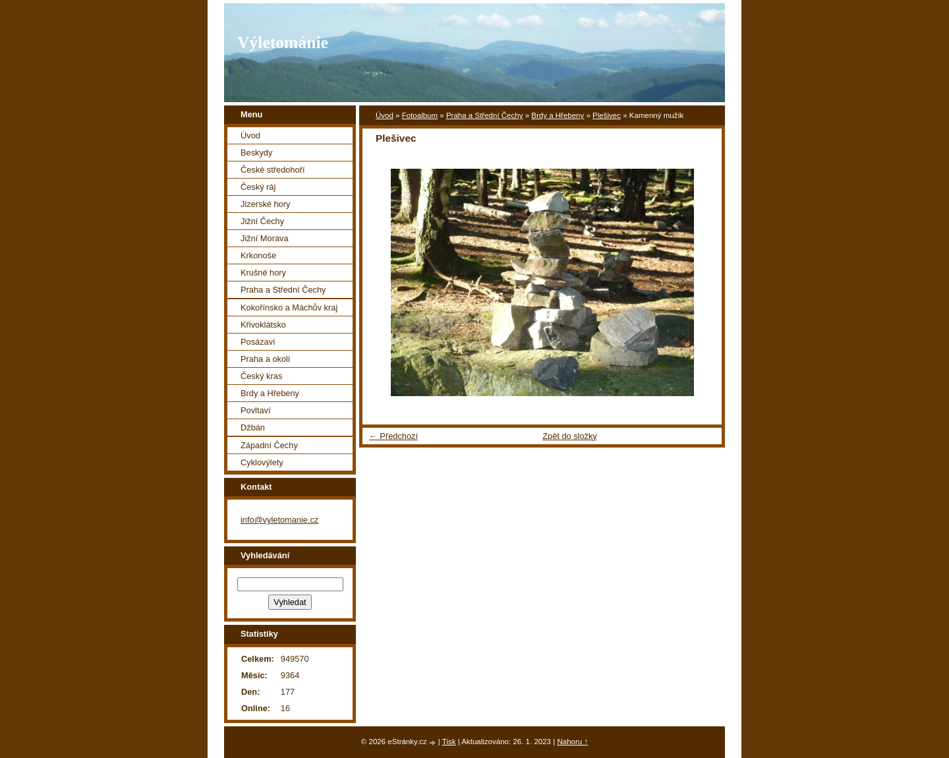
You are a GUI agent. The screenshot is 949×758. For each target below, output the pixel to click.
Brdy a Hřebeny (557, 115)
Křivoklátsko (263, 325)
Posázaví (258, 342)
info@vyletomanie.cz (279, 520)
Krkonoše (258, 255)
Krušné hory (263, 272)
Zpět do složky (569, 436)
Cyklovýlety (262, 462)
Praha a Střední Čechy (484, 115)
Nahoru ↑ (572, 741)
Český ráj (258, 187)
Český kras (261, 376)
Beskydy (256, 153)
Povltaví (256, 410)
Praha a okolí (265, 359)
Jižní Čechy (262, 221)
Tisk (449, 741)
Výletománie (282, 42)
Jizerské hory (265, 204)
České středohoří (272, 170)
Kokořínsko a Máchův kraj (289, 307)
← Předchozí (393, 436)
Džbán (253, 427)
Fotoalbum (420, 115)
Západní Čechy (269, 445)
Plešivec (606, 115)
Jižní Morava (265, 238)
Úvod (384, 115)
